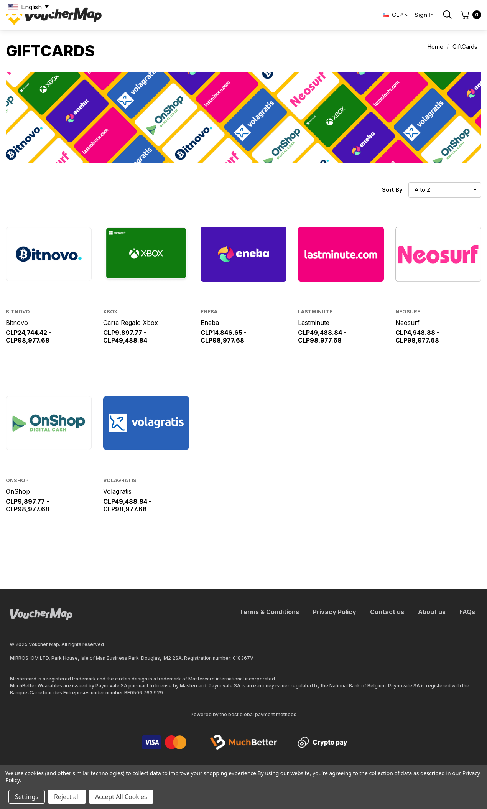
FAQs (467, 612)
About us (432, 612)
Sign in (424, 14)
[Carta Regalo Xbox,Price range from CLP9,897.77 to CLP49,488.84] (146, 254)
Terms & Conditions (269, 612)
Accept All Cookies (121, 797)
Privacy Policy (334, 612)
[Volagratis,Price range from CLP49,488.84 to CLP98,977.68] (146, 423)
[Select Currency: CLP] (393, 15)
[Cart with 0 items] (468, 14)
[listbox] (444, 190)
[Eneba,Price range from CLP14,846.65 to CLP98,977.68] (243, 254)
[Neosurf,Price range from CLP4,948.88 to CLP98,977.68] (438, 254)
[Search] (447, 14)
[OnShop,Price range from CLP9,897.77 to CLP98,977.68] (49, 423)
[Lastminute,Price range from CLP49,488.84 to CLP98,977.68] (341, 254)
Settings (26, 797)
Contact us (387, 612)
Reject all (67, 797)
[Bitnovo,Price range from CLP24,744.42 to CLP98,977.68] (49, 254)
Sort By (392, 189)
